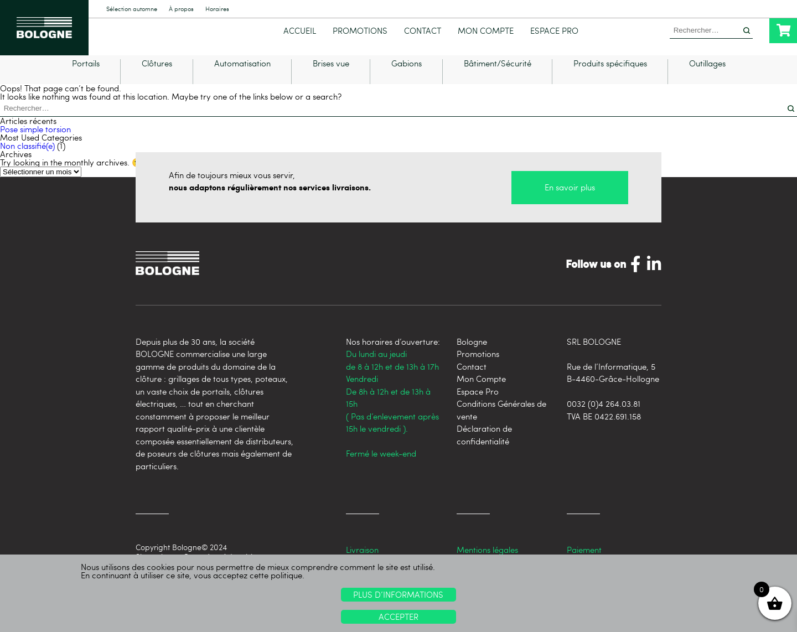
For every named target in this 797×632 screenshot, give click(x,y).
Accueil (299, 31)
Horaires (217, 9)
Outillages (707, 76)
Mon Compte (486, 31)
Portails (86, 76)
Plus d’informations (398, 594)
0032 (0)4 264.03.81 (603, 416)
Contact (422, 31)
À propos (181, 9)
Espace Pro (554, 31)
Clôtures (157, 76)
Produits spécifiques (610, 76)
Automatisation (242, 76)
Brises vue (331, 76)
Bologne (472, 354)
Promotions (360, 31)
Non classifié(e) (27, 158)
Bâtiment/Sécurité (497, 76)
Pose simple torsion (35, 141)
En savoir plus (570, 200)
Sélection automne (131, 9)
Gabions (406, 76)
